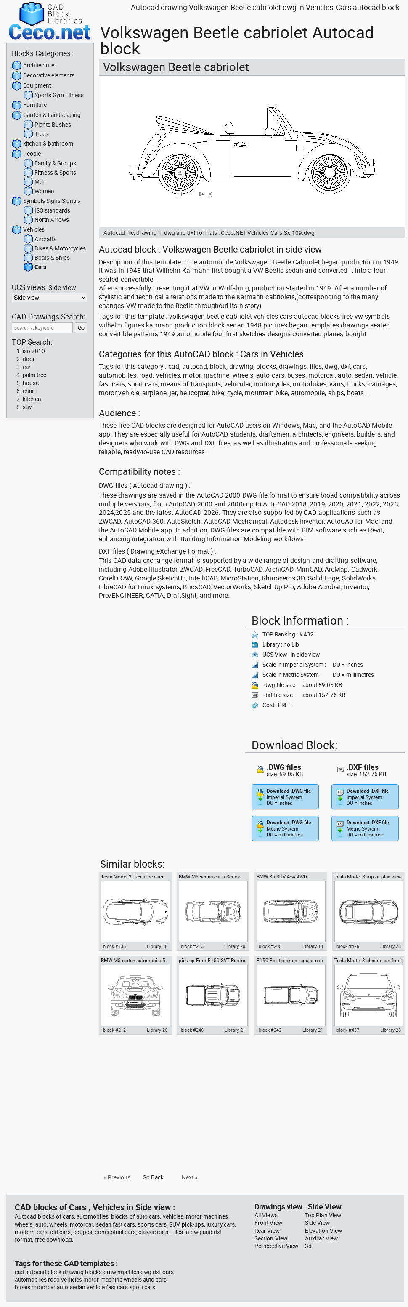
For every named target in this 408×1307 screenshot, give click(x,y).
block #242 (270, 1030)
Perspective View (276, 1246)
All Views (266, 1215)
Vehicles (28, 230)
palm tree (34, 375)
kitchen (32, 399)
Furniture (29, 105)
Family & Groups (49, 163)
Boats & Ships (46, 258)
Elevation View (323, 1231)
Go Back (153, 1177)
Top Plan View (323, 1215)
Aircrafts (39, 239)
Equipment (31, 86)
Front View (268, 1223)
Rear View (267, 1231)
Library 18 (312, 946)
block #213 (192, 946)
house (31, 383)
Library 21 (235, 1030)
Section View (270, 1238)
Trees (35, 134)
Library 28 (157, 946)
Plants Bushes (47, 125)
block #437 (347, 1030)
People (26, 154)
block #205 (270, 946)
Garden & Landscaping (46, 115)
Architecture (33, 66)
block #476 (347, 946)
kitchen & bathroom (42, 144)
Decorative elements (43, 76)
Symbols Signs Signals (46, 201)
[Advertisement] (169, 670)
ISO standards (46, 211)
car (27, 367)
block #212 (114, 1030)
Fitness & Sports (49, 173)
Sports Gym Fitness (53, 95)
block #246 (192, 1030)
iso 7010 (34, 351)
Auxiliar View (321, 1238)
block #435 (114, 946)
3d (308, 1246)
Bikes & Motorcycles (54, 248)
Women (38, 191)
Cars (34, 267)
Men (34, 182)
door (29, 359)
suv (27, 407)
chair (29, 391)
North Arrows (46, 220)
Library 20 (235, 946)
